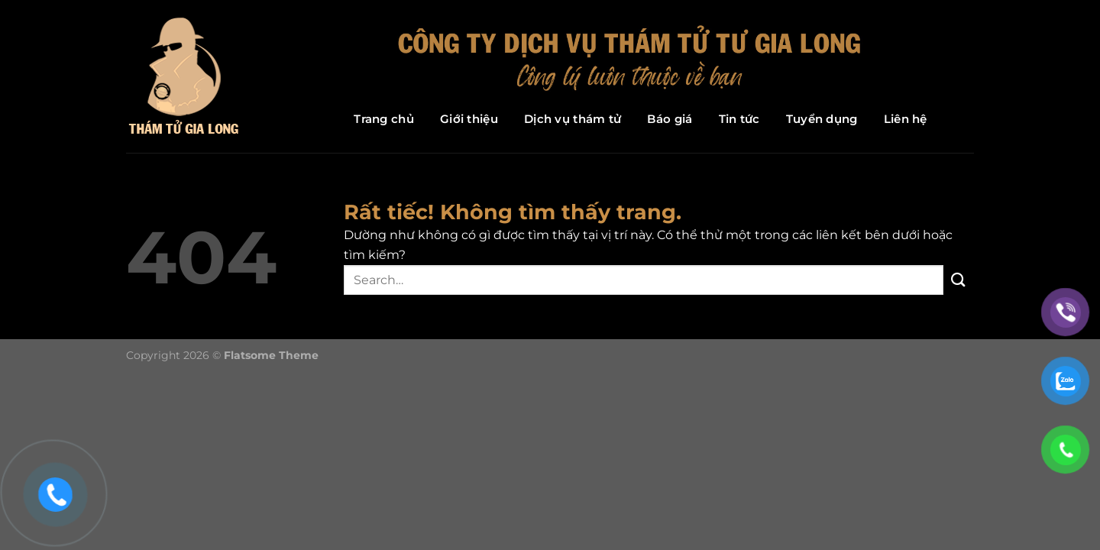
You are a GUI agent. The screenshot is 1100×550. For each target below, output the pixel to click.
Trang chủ (384, 119)
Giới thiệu (469, 119)
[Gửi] (958, 280)
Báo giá (669, 119)
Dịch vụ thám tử (573, 119)
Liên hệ (905, 119)
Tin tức (739, 119)
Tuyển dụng (822, 119)
